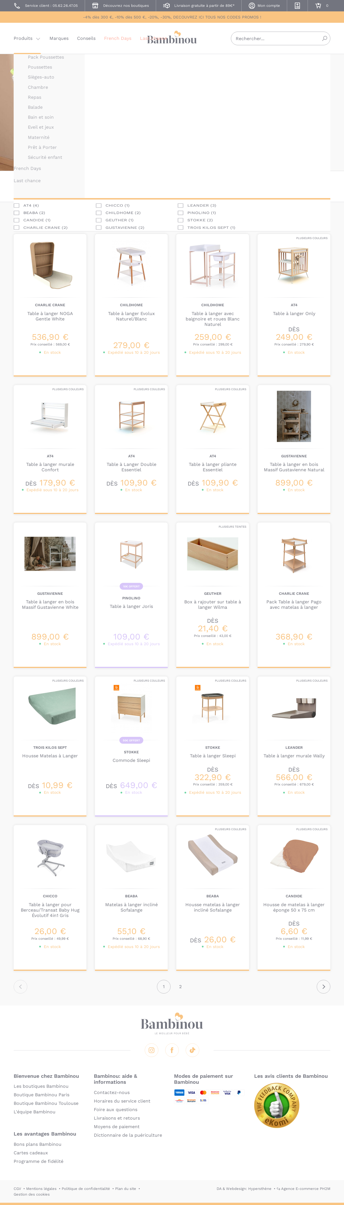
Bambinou (172, 37)
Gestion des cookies (32, 1194)
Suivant (323, 987)
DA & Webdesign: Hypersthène (244, 1189)
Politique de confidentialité (86, 1189)
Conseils (86, 38)
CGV (17, 1189)
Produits (23, 38)
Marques (59, 38)
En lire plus (198, 148)
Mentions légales (41, 1189)
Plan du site (125, 1189)
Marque (38, 186)
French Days (117, 38)
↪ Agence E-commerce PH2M (303, 1189)
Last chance (153, 38)
